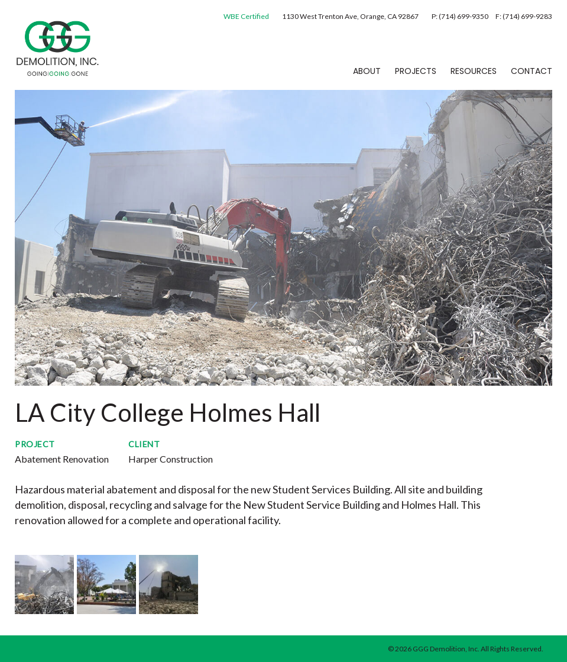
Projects (415, 71)
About (367, 71)
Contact (531, 71)
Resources (474, 71)
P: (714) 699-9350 (461, 16)
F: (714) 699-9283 (523, 16)
